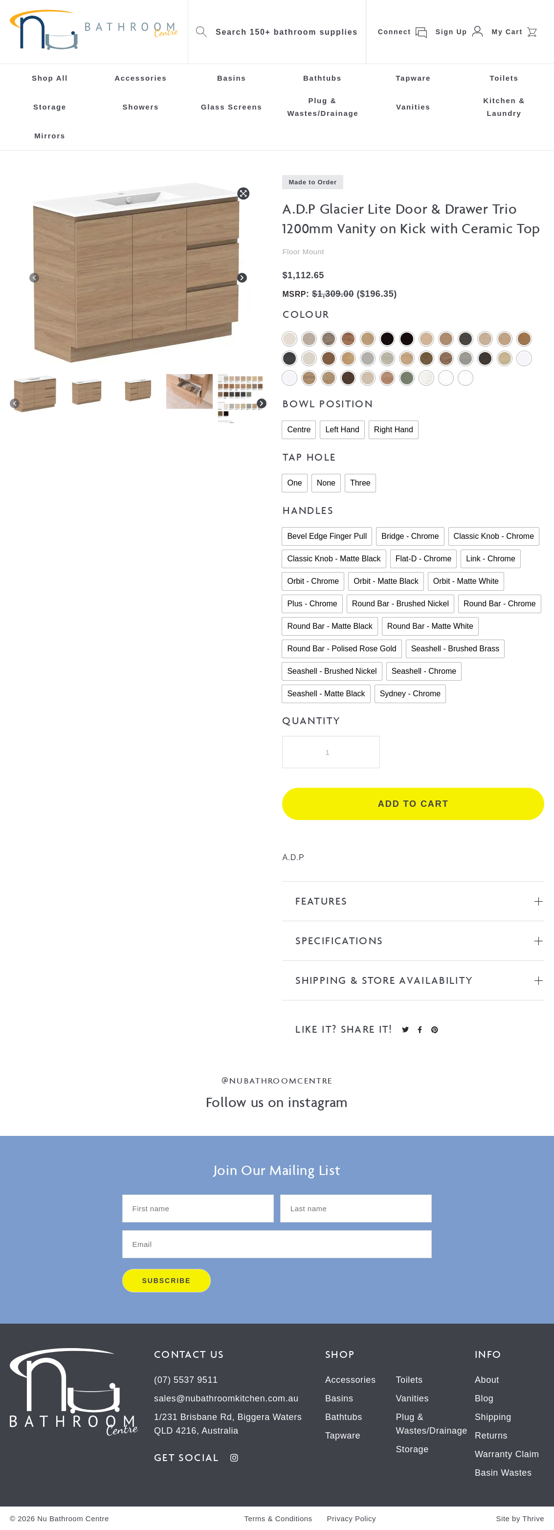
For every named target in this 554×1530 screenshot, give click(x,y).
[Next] (242, 280)
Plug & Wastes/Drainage (322, 106)
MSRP (294, 294)
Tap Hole (309, 457)
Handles (308, 510)
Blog (484, 1398)
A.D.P (293, 857)
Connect (394, 32)
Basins (231, 78)
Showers (141, 107)
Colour (306, 314)
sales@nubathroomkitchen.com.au (226, 1398)
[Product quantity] (331, 752)
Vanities (413, 107)
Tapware (413, 78)
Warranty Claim (507, 1454)
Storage (49, 107)
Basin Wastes (503, 1473)
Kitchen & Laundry (504, 106)
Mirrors (50, 136)
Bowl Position (328, 404)
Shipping (493, 1417)
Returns (491, 1436)
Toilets (503, 78)
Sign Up (451, 32)
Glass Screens (232, 107)
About (487, 1380)
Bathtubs (322, 78)
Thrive (533, 1518)
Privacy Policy (351, 1518)
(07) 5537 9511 (186, 1380)
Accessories (140, 78)
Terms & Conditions (278, 1518)
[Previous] (34, 280)
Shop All (50, 78)
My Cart (507, 32)
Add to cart (413, 804)
